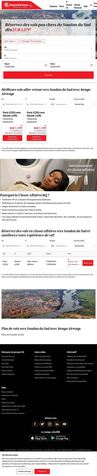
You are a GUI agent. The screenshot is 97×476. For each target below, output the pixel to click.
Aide (86, 6)
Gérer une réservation (42, 356)
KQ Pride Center (7, 367)
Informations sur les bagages (45, 378)
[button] (32, 41)
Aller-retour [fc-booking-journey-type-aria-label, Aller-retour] (9, 41)
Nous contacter (7, 392)
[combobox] (13, 104)
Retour (52, 64)
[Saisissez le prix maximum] (62, 104)
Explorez (53, 6)
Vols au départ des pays (83, 450)
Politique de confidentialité (76, 356)
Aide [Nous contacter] (9, 395)
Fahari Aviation (7, 371)
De (5, 47)
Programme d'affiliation (43, 363)
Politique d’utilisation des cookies (79, 371)
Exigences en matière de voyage (13, 406)
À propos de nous (69, 6)
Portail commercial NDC (43, 367)
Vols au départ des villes (65, 450)
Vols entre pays (37, 450)
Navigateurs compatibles (76, 367)
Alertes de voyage (8, 403)
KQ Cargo (5, 363)
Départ (6, 64)
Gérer (61, 6)
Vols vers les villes (24, 450)
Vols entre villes (49, 450)
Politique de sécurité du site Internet (80, 363)
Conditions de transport (75, 360)
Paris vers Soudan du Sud (12, 334)
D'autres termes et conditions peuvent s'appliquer (59, 150)
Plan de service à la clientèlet (77, 374)
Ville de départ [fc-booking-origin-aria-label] (10, 50)
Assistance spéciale (41, 374)
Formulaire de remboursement (12, 413)
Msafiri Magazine (8, 374)
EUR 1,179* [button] (22, 29)
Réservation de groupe (42, 360)
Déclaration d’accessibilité (76, 381)
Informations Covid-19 (9, 410)
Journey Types (78, 99)
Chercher (49, 75)
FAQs (3, 399)
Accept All (42, 471)
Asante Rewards (78, 6)
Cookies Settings (24, 471)
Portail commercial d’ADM (44, 371)
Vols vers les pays (10, 450)
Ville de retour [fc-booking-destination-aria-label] (10, 58)
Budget (52, 99)
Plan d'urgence (72, 378)
